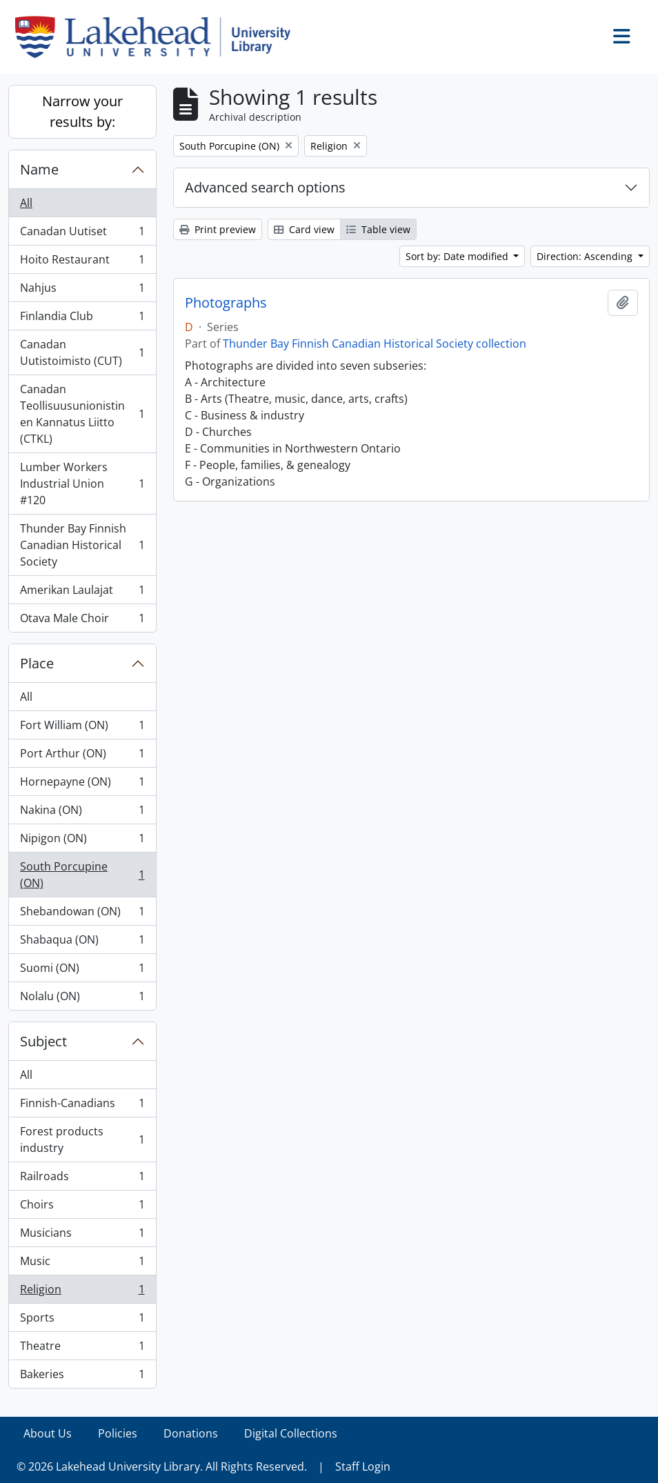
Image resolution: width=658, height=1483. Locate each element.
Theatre (82, 1348)
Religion (82, 1292)
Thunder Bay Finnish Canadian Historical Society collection (374, 343)
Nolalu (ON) (82, 999)
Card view (304, 229)
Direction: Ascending (586, 256)
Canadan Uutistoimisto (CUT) (82, 352)
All (26, 202)
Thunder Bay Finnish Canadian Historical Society (82, 545)
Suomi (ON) (82, 970)
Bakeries (82, 1377)
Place (37, 663)
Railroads (82, 1179)
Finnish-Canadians (82, 1106)
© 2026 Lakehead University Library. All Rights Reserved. (162, 1466)
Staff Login (362, 1466)
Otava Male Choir (82, 621)
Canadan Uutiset (82, 234)
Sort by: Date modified (458, 256)
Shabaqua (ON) (82, 942)
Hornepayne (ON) (82, 784)
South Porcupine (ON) (82, 874)
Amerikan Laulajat (82, 592)
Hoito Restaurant (82, 262)
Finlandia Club (82, 319)
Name (39, 169)
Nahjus (82, 290)
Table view (378, 229)
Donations (190, 1433)
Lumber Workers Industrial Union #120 (82, 483)
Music (82, 1264)
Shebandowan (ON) (82, 914)
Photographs (226, 303)
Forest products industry (82, 1139)
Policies (117, 1433)
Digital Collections (290, 1433)
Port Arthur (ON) (82, 756)
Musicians (82, 1235)
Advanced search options (265, 187)
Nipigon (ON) (82, 841)
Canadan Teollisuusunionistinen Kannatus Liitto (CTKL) (82, 413)
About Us (47, 1433)
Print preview (217, 229)
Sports (82, 1320)
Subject (43, 1041)
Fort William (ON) (82, 728)
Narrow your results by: (82, 111)
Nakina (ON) (82, 813)
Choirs (82, 1207)
